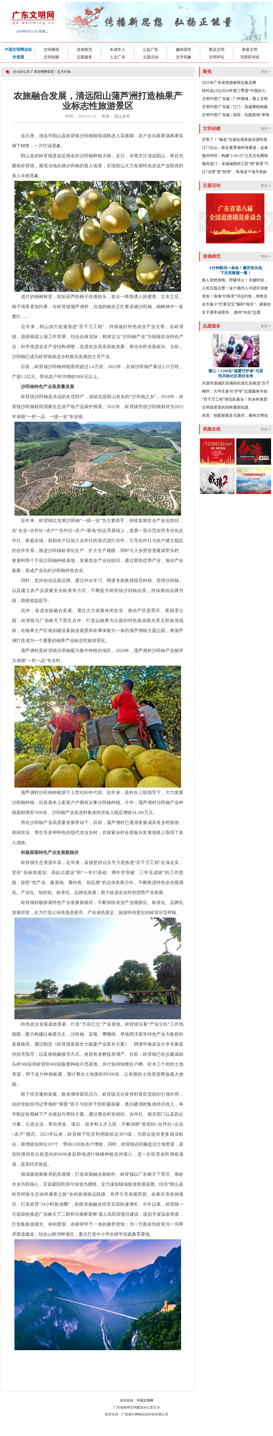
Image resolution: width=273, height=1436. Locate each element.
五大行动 (64, 72)
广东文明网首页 (42, 72)
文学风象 (183, 57)
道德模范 (84, 50)
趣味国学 (183, 50)
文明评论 (216, 57)
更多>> (266, 72)
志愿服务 (84, 57)
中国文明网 (145, 1400)
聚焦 (207, 71)
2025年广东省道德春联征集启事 (229, 83)
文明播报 (51, 50)
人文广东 (117, 57)
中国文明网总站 (18, 50)
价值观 (18, 57)
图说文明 (216, 50)
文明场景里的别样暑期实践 (225, 407)
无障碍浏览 (249, 57)
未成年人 (117, 50)
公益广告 (150, 50)
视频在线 (212, 429)
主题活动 (150, 57)
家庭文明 (249, 50)
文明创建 (51, 57)
